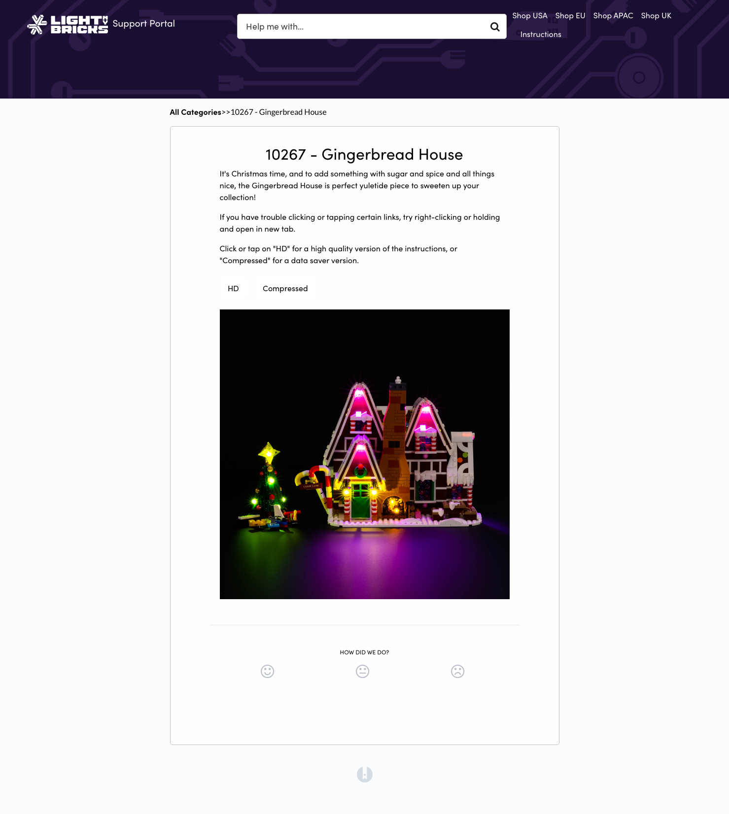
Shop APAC (613, 15)
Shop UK (656, 15)
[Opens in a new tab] (365, 773)
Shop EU (570, 15)
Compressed (285, 287)
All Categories (195, 111)
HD (233, 287)
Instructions (540, 34)
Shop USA (529, 15)
